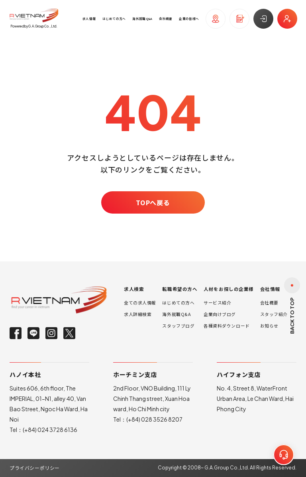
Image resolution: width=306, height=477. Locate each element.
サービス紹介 (217, 303)
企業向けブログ (220, 314)
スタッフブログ (178, 326)
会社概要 (269, 303)
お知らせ (269, 326)
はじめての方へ (178, 303)
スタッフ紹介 (274, 314)
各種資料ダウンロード (226, 326)
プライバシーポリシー (35, 467)
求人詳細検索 (137, 314)
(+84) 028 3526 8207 (154, 419)
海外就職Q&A (176, 314)
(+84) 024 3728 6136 (50, 429)
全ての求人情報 (140, 303)
